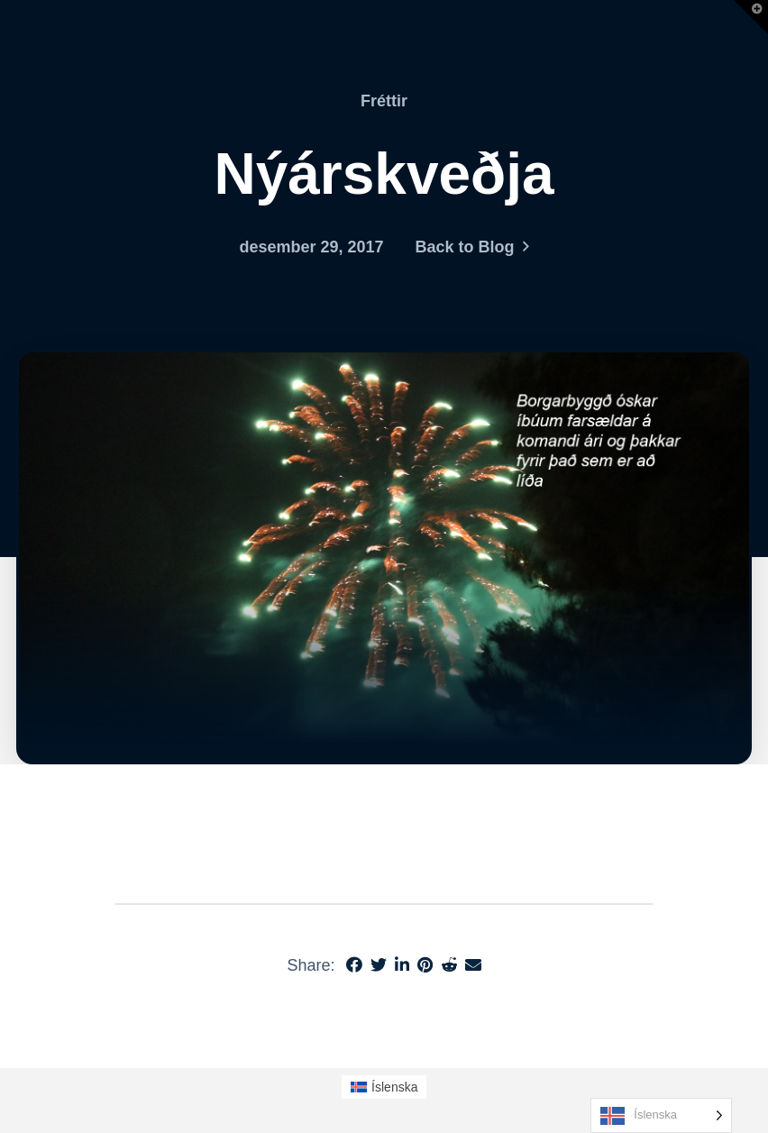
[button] (751, 17)
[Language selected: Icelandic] (661, 1115)
